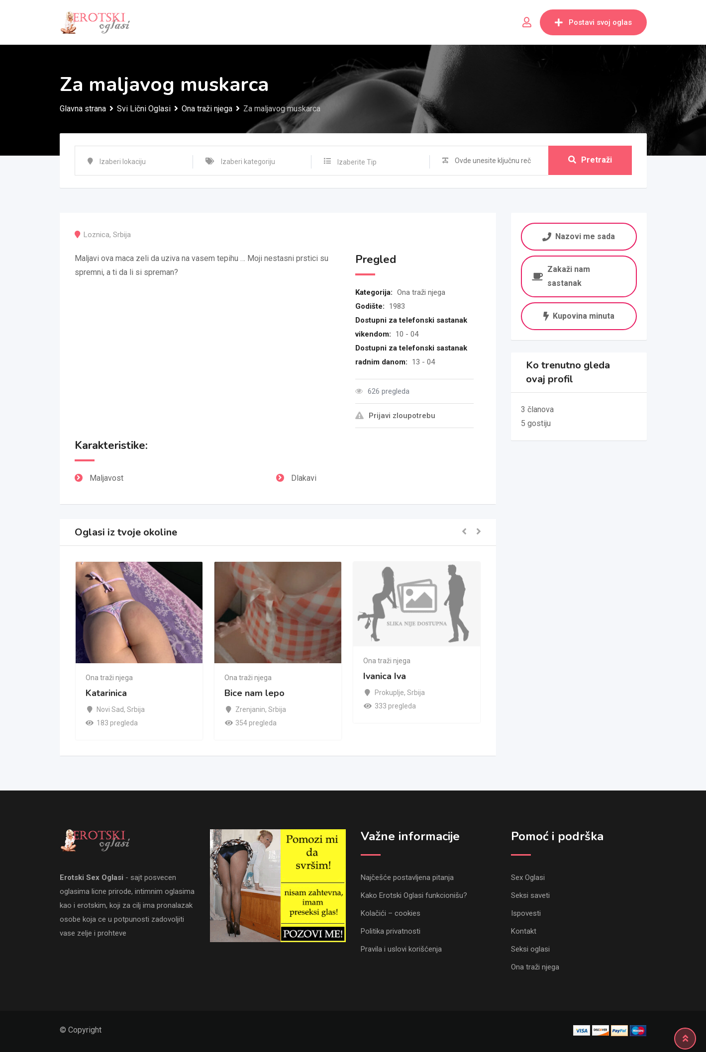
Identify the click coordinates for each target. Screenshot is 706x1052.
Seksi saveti (530, 895)
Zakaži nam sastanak (561, 276)
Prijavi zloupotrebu (395, 415)
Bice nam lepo (254, 694)
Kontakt (523, 931)
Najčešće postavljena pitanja (407, 877)
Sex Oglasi (528, 877)
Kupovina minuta (578, 316)
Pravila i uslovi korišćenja (401, 949)
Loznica (96, 234)
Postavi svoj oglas (593, 22)
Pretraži (590, 160)
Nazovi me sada (579, 236)
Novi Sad (110, 709)
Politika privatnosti (390, 931)
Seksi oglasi (530, 949)
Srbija (122, 234)
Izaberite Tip (357, 162)
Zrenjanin (250, 709)
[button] (464, 532)
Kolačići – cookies (390, 913)
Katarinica (106, 694)
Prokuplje (389, 693)
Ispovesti (526, 913)
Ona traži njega (421, 292)
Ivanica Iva (384, 676)
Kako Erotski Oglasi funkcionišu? (414, 895)
